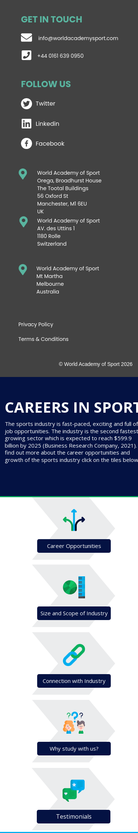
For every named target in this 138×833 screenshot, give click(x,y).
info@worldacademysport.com (78, 38)
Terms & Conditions (43, 339)
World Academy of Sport (68, 220)
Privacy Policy (35, 324)
